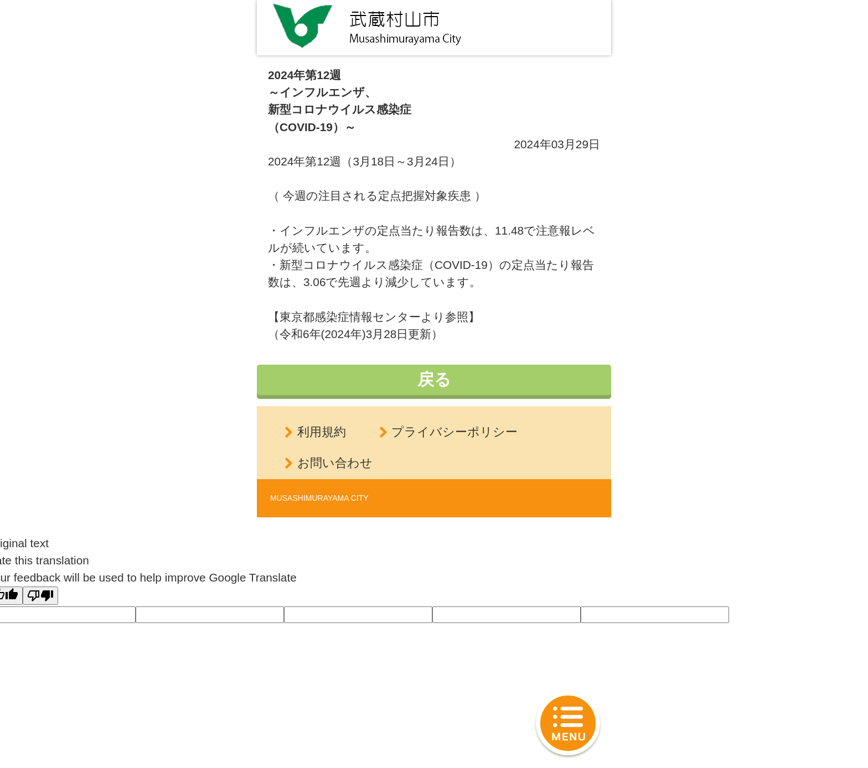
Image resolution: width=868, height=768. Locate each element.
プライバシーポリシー (454, 432)
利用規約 (321, 432)
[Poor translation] (40, 596)
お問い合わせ (335, 463)
